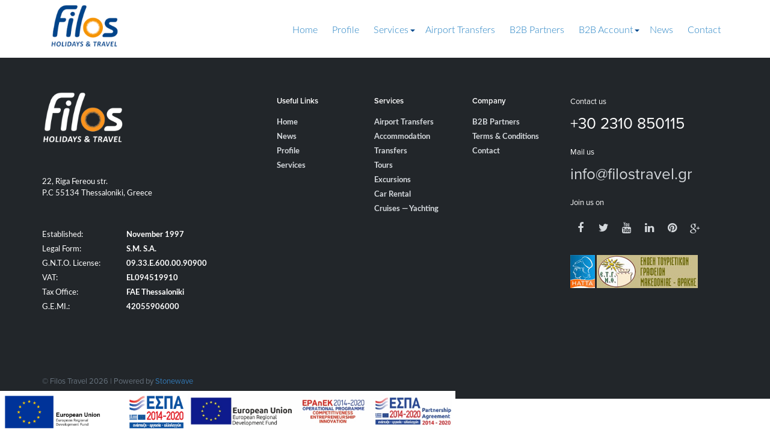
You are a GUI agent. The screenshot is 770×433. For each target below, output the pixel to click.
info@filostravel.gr (631, 173)
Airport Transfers (460, 30)
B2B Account (606, 30)
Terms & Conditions (505, 137)
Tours (383, 166)
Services (391, 30)
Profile (345, 30)
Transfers (390, 151)
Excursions (392, 180)
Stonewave (174, 380)
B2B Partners (537, 30)
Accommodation (402, 137)
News (661, 30)
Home (305, 30)
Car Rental (392, 194)
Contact (704, 30)
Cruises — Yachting (406, 209)
